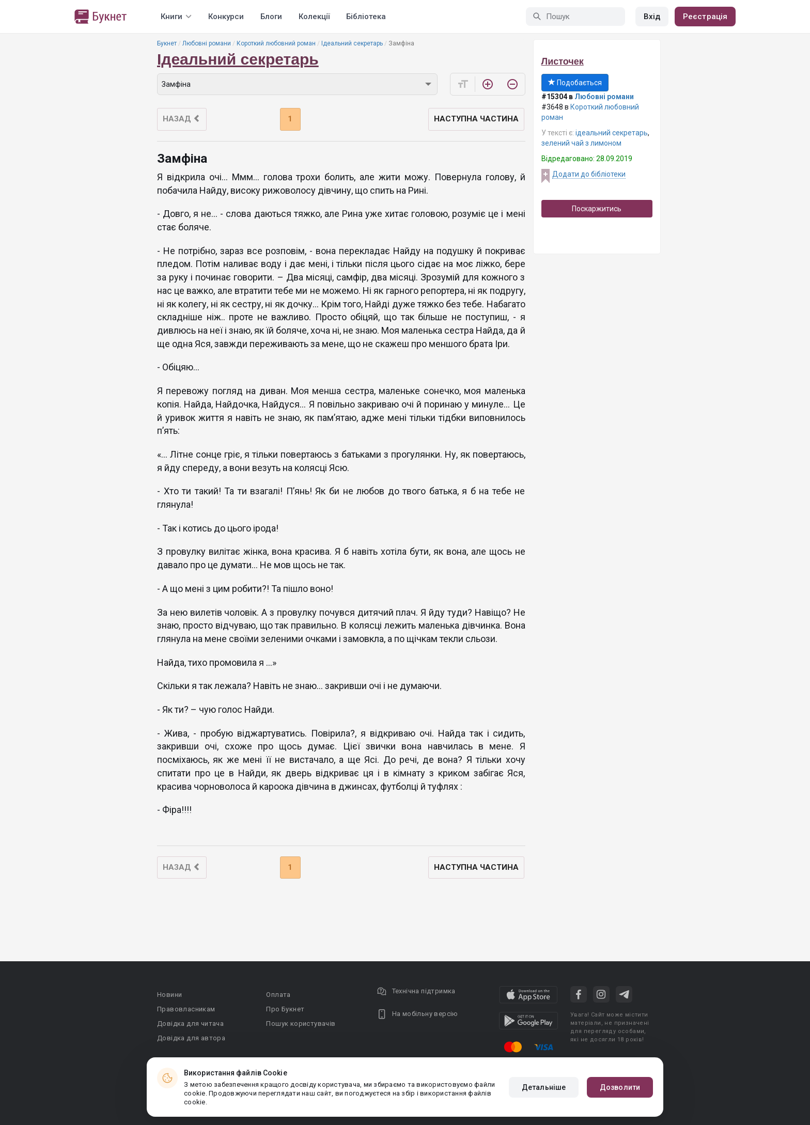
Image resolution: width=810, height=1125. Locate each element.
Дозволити (620, 1087)
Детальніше (544, 1087)
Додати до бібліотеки (589, 174)
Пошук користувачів (300, 1023)
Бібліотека (366, 16)
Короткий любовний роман (276, 43)
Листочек (562, 61)
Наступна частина (476, 118)
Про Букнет (285, 1009)
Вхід (652, 16)
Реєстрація (705, 16)
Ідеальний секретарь (352, 43)
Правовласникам (186, 1009)
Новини (169, 994)
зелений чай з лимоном (581, 143)
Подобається (575, 83)
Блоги (271, 16)
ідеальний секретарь (611, 133)
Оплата (278, 994)
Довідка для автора (191, 1038)
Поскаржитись (596, 209)
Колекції (314, 16)
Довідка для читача (190, 1023)
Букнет (167, 43)
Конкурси (226, 16)
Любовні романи (206, 43)
